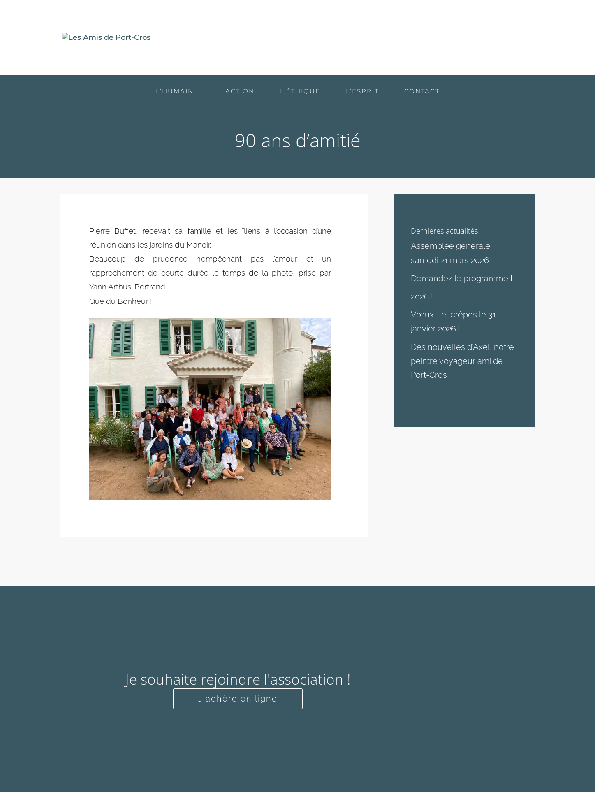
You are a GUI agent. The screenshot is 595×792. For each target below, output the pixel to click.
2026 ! (422, 296)
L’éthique (422, 38)
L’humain (325, 38)
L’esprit (471, 38)
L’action (373, 38)
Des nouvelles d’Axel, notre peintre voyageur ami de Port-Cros (462, 361)
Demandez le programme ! (461, 278)
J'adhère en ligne (238, 699)
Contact (517, 38)
